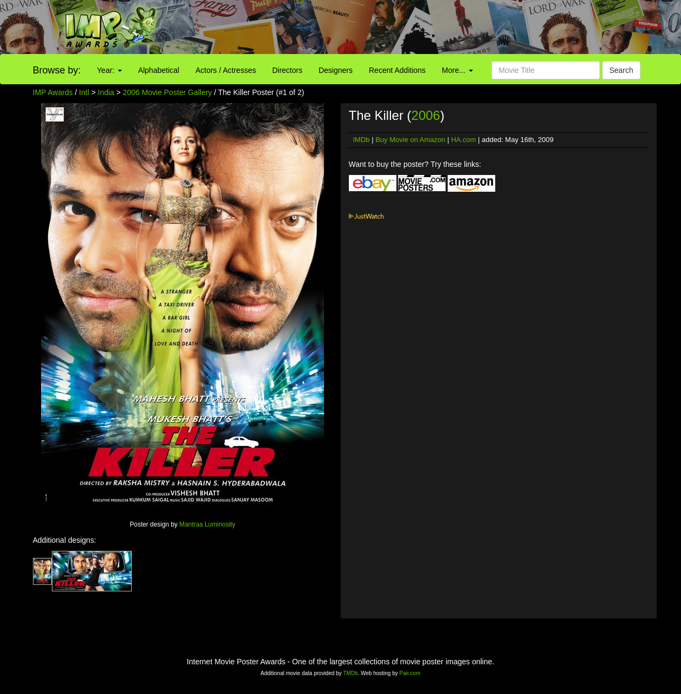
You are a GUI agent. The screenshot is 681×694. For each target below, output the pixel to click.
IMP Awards (53, 92)
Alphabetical (158, 70)
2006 (426, 115)
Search (621, 70)
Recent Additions (397, 70)
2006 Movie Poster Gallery (167, 92)
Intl (84, 92)
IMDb (361, 140)
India (106, 92)
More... (457, 70)
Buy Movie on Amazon (410, 140)
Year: (109, 70)
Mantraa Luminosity (207, 524)
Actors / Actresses (225, 70)
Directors (287, 70)
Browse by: (57, 70)
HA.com (463, 140)
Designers (336, 70)
